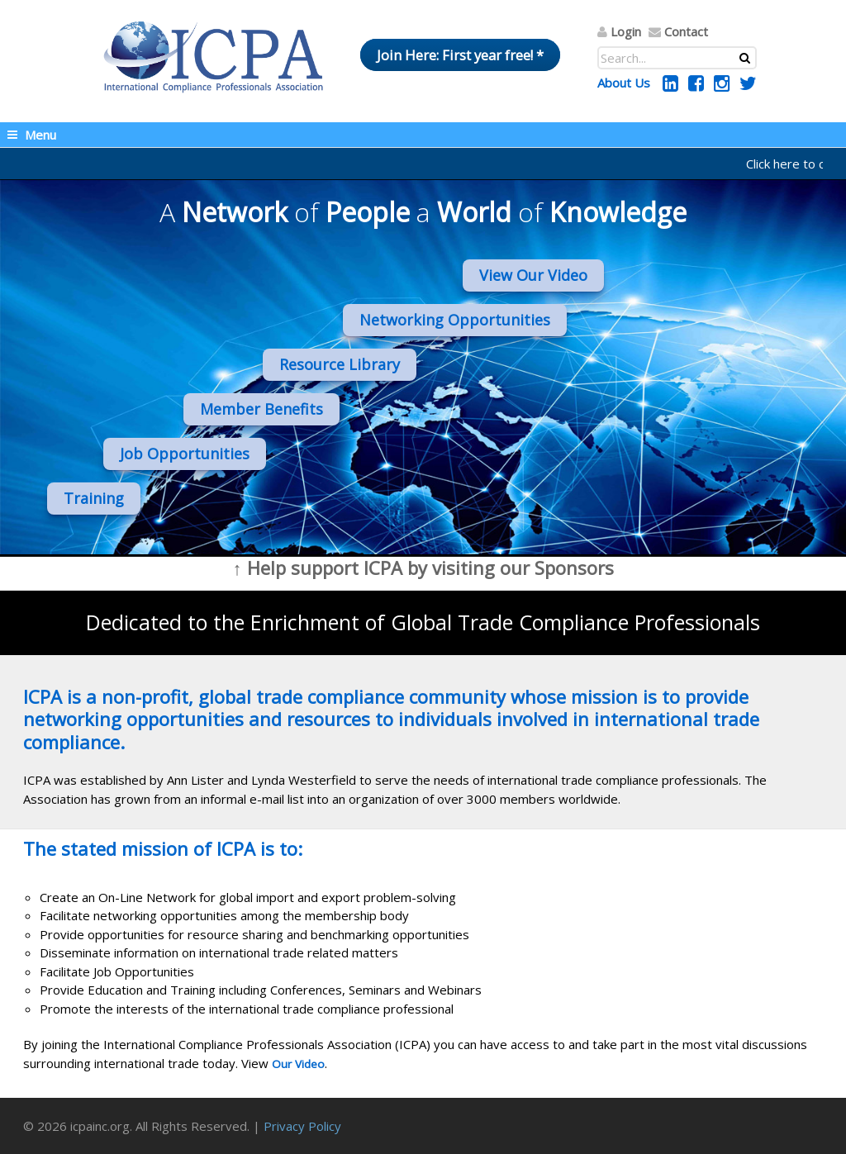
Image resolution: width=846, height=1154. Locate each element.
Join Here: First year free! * (460, 54)
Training (94, 498)
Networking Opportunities (454, 320)
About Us (623, 82)
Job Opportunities (185, 453)
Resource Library (339, 364)
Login (626, 31)
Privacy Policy (302, 1126)
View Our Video (533, 275)
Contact (686, 31)
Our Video (298, 1064)
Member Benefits (261, 409)
